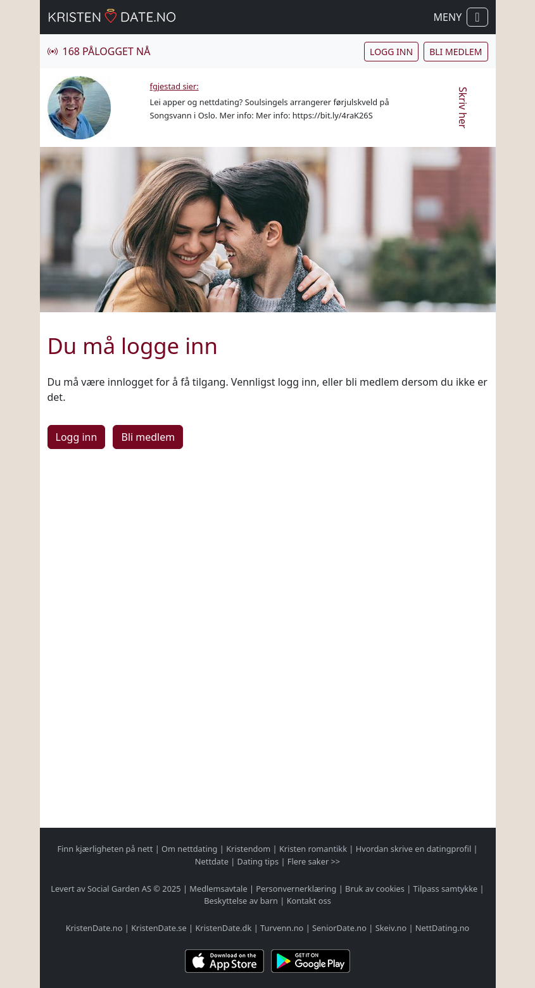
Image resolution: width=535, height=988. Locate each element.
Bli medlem (455, 52)
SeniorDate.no (339, 928)
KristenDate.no (94, 928)
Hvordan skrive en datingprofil (413, 848)
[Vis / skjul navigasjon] (477, 17)
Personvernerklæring (296, 888)
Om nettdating (189, 848)
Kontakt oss (309, 900)
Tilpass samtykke (445, 888)
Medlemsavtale (218, 888)
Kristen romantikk (313, 848)
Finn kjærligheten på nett (105, 848)
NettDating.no (442, 928)
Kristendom (248, 848)
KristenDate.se (159, 928)
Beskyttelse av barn (241, 900)
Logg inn (391, 52)
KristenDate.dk (223, 928)
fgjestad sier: (174, 86)
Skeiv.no (390, 928)
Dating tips (258, 861)
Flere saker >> (313, 861)
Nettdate (212, 861)
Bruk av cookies (375, 888)
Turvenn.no (281, 928)
